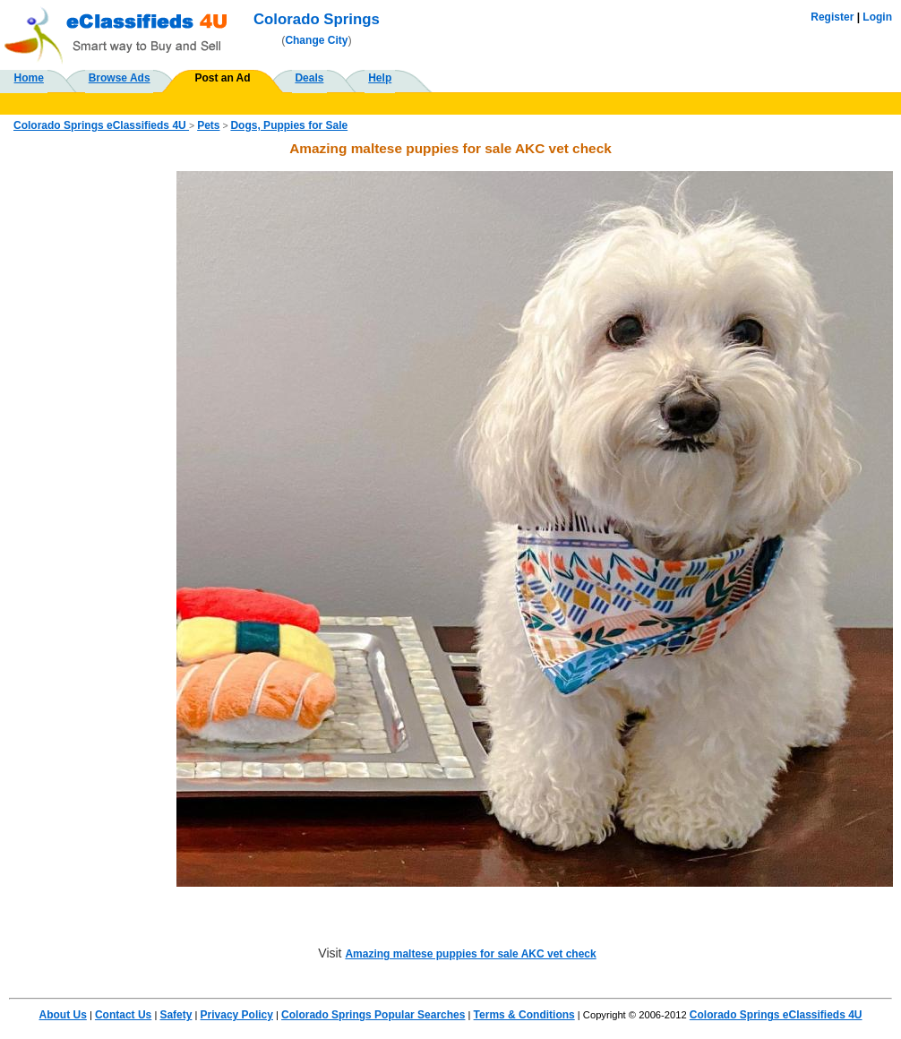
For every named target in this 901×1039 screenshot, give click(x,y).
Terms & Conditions (524, 1015)
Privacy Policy (237, 1015)
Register (832, 17)
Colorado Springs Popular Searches (373, 1015)
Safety (175, 1015)
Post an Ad (222, 78)
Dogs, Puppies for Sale (289, 125)
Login (877, 17)
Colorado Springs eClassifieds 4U (101, 125)
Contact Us (123, 1015)
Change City (316, 40)
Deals (309, 78)
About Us (62, 1015)
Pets (208, 125)
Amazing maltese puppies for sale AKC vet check (470, 954)
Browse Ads (119, 78)
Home (29, 78)
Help (379, 78)
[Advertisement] (93, 439)
